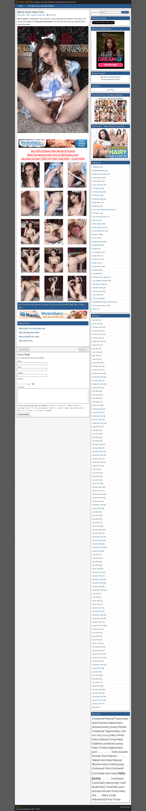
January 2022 (97, 448)
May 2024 (95, 355)
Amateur (99, 795)
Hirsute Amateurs (106, 779)
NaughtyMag (96, 245)
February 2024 (97, 366)
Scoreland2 (96, 273)
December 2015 (97, 654)
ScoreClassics (97, 266)
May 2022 (95, 437)
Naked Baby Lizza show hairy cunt (32, 328)
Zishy (94, 309)
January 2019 (97, 576)
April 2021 (95, 480)
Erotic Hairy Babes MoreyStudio (103, 209)
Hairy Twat (105, 786)
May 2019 (95, 561)
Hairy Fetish (109, 764)
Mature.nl (95, 234)
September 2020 (98, 505)
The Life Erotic (97, 291)
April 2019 (95, 565)
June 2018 (96, 597)
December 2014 (97, 696)
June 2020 (96, 515)
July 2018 (95, 594)
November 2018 (97, 583)
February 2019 (97, 572)
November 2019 (97, 540)
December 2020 (97, 494)
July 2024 (95, 348)
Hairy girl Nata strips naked (29, 332)
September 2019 (98, 547)
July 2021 (95, 469)
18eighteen (96, 167)
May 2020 (95, 519)
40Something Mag (98, 170)
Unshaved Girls (101, 768)
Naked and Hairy (102, 760)
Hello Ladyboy (97, 224)
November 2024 (97, 334)
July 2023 (95, 391)
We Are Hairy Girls (39, 15)
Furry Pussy (113, 799)
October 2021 (97, 459)
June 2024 (96, 352)
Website (20, 373)
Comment (20, 387)
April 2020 (95, 522)
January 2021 (97, 490)
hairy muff (119, 782)
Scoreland (95, 270)
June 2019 (96, 558)
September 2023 (98, 384)
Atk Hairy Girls (97, 192)
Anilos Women (97, 181)
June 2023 (96, 395)
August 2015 (96, 668)
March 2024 (96, 363)
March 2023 (96, 405)
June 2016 (96, 633)
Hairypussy (99, 799)
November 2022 (97, 416)
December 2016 (97, 615)
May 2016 (95, 636)
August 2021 (96, 466)
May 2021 (95, 476)
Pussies (103, 722)
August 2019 (96, 551)
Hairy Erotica (100, 747)
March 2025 (96, 324)
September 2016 (98, 625)
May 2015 (95, 679)
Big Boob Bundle (98, 199)
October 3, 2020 (24, 15)
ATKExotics (96, 195)
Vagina (112, 747)
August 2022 (96, 427)
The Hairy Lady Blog (24, 1)
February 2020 (97, 530)
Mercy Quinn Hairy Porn (30, 12)
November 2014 (97, 700)
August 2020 (96, 508)
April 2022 (95, 441)
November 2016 (97, 618)
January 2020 (97, 533)
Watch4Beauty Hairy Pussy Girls (103, 302)
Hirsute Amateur (121, 756)
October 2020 (97, 501)
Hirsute (122, 726)
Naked (112, 722)
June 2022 (96, 434)
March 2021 (96, 483)
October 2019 (97, 544)
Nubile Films (96, 256)
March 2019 (96, 569)
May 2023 (95, 398)
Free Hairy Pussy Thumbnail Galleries (40, 6)
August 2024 (96, 345)
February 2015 (97, 689)
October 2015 (97, 661)
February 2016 (97, 647)
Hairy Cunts (109, 795)
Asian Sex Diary (97, 185)
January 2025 (97, 331)
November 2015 (97, 657)
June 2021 (96, 473)
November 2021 (97, 455)
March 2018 (96, 601)
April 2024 (95, 359)
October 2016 (97, 622)
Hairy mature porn (26, 340)
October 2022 (97, 419)
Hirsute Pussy (110, 791)
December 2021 (97, 451)
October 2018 (97, 586)
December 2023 (97, 373)
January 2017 (97, 611)
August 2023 (96, 387)
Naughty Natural (97, 241)
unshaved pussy (113, 743)
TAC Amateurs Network (100, 280)
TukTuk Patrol (97, 298)
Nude (95, 786)
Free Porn (110, 90)
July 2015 (95, 672)
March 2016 (96, 643)
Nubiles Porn (96, 259)
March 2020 (96, 526)
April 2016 (95, 640)
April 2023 (95, 402)
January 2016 (97, 650)
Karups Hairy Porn (98, 231)
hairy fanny (106, 782)
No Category (96, 252)
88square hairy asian (99, 174)
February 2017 (97, 608)
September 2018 (98, 590)
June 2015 (96, 675)
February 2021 (97, 487)
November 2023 (97, 377)
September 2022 (98, 423)
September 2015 (98, 665)
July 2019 (95, 554)
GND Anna (96, 220)
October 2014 (97, 704)
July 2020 (95, 512)
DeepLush (95, 206)
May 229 (95, 707)
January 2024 (97, 370)
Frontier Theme (125, 807)
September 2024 (98, 341)
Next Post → (84, 349)
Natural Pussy (113, 718)
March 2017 (96, 604)
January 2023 (97, 412)
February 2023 (97, 409)
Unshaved (98, 718)
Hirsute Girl (101, 752)
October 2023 (97, 380)
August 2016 (96, 629)
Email (19, 367)
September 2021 (98, 462)
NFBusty (95, 249)
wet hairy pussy (101, 735)
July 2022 (95, 430)
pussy (120, 764)
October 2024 (97, 338)
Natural (112, 755)
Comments (52, 15)
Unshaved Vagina (103, 731)
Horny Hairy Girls (98, 227)
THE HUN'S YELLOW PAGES (110, 77)
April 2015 (95, 682)
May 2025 (95, 320)
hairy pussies (120, 751)
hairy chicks (117, 735)
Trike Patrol (96, 295)
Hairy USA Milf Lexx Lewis (29, 336)
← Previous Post (22, 349)
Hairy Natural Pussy (104, 739)
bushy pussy (109, 726)
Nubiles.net (96, 263)
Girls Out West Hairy (99, 217)
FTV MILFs (96, 213)
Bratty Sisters (96, 202)
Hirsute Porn (99, 755)
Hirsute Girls (108, 752)
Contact (18, 807)
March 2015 (96, 686)
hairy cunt (120, 731)
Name (19, 361)
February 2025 (97, 327)
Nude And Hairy (107, 773)
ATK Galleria (96, 188)
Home (21, 6)
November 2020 (97, 498)
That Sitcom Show (98, 284)
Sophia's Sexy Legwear (100, 277)
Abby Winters (96, 178)
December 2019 (97, 537)
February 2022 (97, 444)
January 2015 (97, 693)
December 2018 (97, 579)
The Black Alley (97, 288)
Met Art (94, 238)
